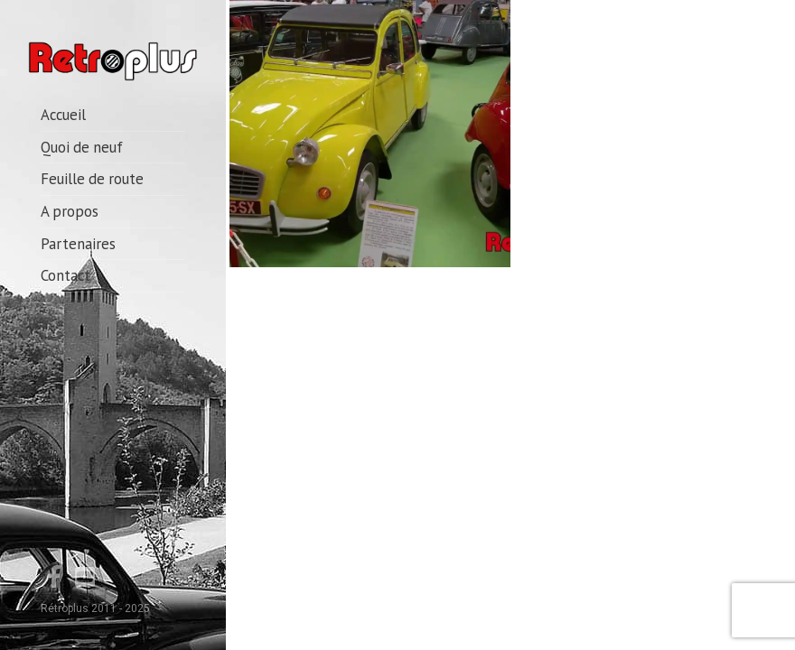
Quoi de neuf (82, 147)
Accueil (63, 115)
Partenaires (78, 244)
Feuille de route (92, 179)
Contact (65, 275)
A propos (69, 211)
